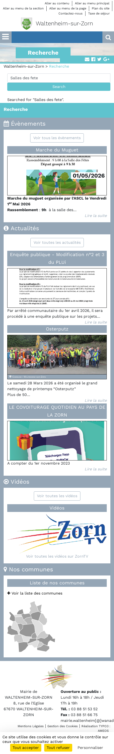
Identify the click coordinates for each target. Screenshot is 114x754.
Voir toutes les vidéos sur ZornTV (57, 556)
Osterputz (57, 329)
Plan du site (100, 8)
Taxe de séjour (99, 13)
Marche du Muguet (57, 150)
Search (58, 86)
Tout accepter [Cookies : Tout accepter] (26, 747)
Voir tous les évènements (57, 138)
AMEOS (103, 730)
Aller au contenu (57, 3)
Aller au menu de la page (67, 8)
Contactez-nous (70, 13)
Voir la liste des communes (34, 593)
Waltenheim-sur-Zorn (24, 66)
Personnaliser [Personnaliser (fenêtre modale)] (90, 747)
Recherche (16, 109)
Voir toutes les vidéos (57, 496)
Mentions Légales (31, 726)
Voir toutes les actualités (57, 242)
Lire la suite (96, 215)
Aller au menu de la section (23, 8)
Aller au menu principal (92, 3)
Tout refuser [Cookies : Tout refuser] (58, 747)
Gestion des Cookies (62, 726)
